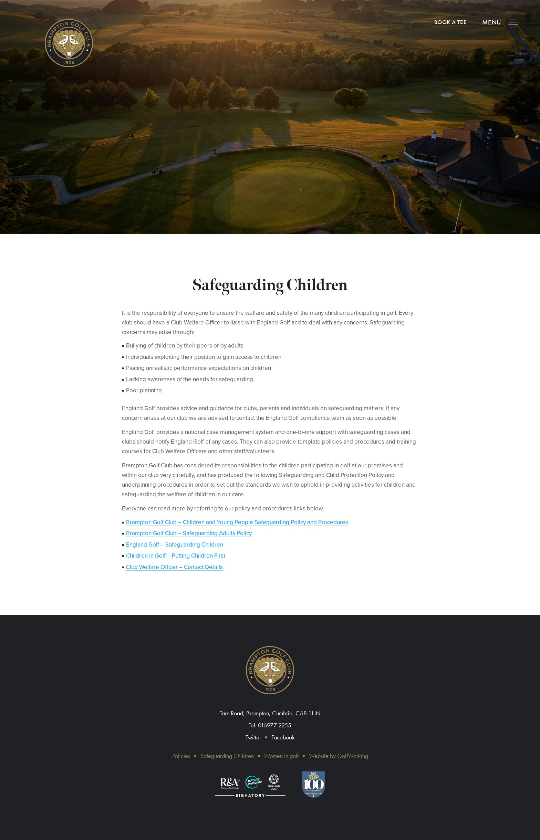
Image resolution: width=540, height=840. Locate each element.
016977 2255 (274, 725)
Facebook (283, 737)
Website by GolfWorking (338, 756)
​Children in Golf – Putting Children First (175, 555)
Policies (181, 756)
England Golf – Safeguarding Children (174, 544)
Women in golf (281, 756)
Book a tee (450, 22)
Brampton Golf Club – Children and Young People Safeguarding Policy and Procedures (237, 522)
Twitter (253, 737)
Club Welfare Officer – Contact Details (174, 567)
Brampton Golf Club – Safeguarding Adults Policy (189, 533)
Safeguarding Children (227, 756)
